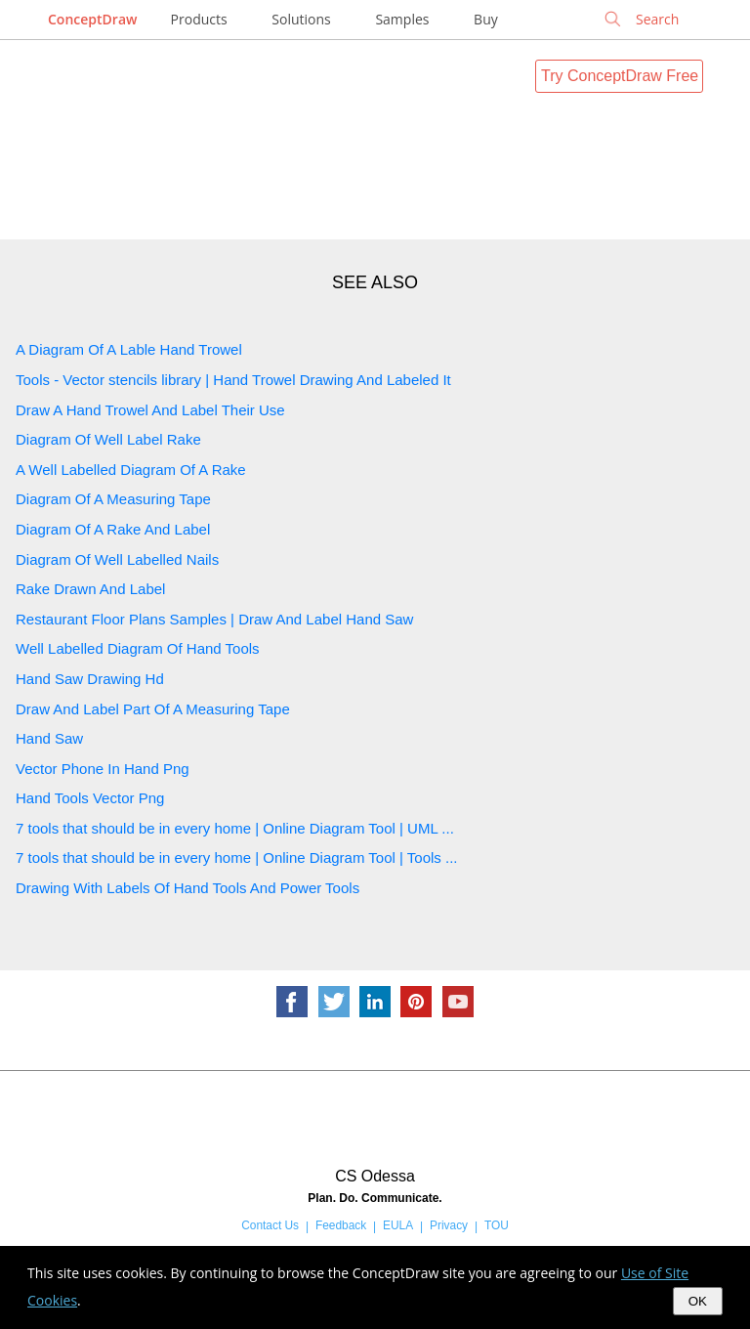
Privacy (449, 1225)
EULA (398, 1225)
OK (697, 1301)
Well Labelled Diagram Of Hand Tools (138, 648)
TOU (496, 1225)
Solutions (300, 19)
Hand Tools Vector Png (90, 798)
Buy (486, 19)
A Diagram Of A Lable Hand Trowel (129, 349)
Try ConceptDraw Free (619, 75)
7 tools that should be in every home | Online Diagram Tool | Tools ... (236, 857)
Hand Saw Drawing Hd (90, 678)
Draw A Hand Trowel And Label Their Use (150, 410)
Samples (402, 19)
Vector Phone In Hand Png (102, 768)
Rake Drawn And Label (90, 588)
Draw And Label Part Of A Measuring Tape (153, 709)
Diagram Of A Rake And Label (113, 529)
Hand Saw (49, 738)
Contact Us (270, 1225)
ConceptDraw (92, 19)
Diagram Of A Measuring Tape (113, 499)
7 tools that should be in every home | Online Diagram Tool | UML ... (235, 828)
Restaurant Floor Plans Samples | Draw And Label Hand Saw (214, 619)
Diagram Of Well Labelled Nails (117, 559)
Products (199, 19)
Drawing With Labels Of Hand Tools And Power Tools (187, 887)
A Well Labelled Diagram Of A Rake (131, 469)
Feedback (340, 1225)
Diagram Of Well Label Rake (108, 439)
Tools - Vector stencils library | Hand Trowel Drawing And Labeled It (233, 379)
